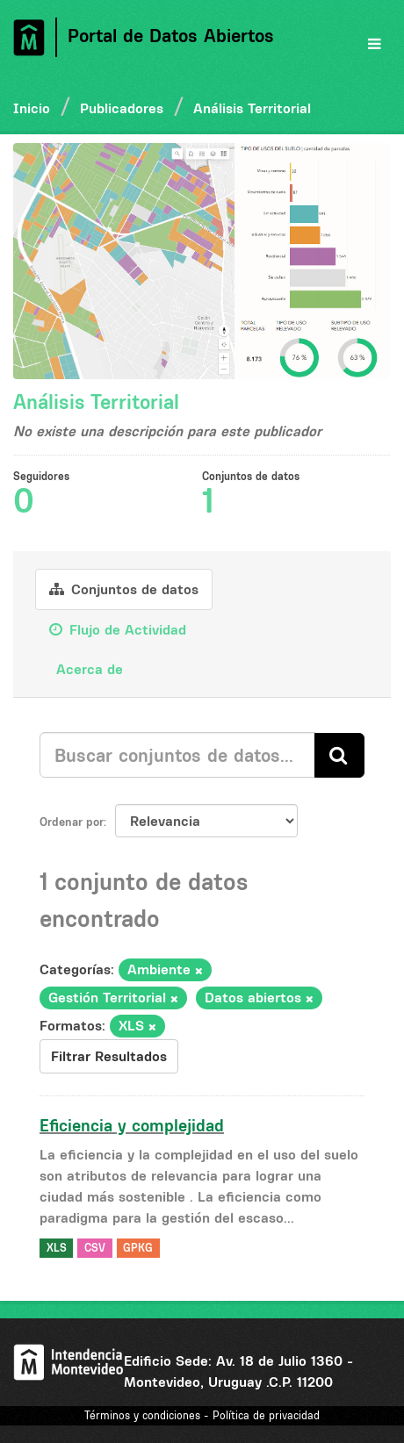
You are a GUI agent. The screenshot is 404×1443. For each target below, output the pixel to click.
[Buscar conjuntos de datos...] (177, 755)
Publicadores (121, 108)
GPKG (138, 1247)
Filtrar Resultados (109, 1056)
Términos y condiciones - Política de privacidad (202, 1415)
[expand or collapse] (374, 44)
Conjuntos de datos (123, 589)
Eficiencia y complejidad (132, 1125)
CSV (94, 1247)
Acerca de (87, 669)
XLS (57, 1247)
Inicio (31, 108)
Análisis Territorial (252, 108)
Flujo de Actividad (117, 629)
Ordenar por (72, 822)
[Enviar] (339, 755)
